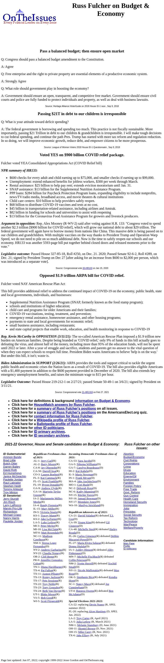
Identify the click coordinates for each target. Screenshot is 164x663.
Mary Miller (48, 508)
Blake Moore (48, 594)
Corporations (131, 463)
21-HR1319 (87, 392)
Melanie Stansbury (88, 625)
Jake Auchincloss (87, 481)
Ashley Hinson (83, 549)
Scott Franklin (50, 481)
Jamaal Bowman (87, 498)
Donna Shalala (77, 546)
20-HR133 (87, 268)
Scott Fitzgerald (50, 601)
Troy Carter (83, 618)
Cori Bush (83, 484)
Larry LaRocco (12, 505)
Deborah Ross (85, 488)
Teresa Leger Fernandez (44, 544)
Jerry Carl (46, 460)
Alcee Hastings (97, 611)
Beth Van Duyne (51, 590)
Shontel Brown (86, 628)
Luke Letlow (48, 522)
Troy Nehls (48, 584)
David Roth (10, 470)
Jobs (126, 508)
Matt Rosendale (50, 532)
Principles (129, 511)
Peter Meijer (48, 525)
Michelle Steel (86, 529)
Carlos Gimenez (86, 536)
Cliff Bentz (47, 556)
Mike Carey (85, 631)
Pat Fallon (47, 570)
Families (128, 482)
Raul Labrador (12, 482)
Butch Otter (10, 463)
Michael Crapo (12, 514)
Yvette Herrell (85, 563)
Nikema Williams (87, 464)
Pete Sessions (50, 580)
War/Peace (130, 524)
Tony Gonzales (50, 587)
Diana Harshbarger (52, 566)
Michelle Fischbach (88, 556)
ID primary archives (49, 431)
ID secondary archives (51, 435)
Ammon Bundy (12, 457)
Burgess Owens (85, 590)
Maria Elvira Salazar (89, 542)
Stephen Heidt (12, 486)
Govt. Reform (131, 492)
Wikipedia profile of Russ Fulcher (63, 420)
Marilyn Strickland (89, 505)
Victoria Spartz (48, 512)
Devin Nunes (96, 604)
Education (129, 473)
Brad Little (9, 460)
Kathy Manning (86, 491)
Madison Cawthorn (42, 537)
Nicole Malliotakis (88, 570)
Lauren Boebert (50, 474)
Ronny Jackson (51, 577)
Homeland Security (135, 502)
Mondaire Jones (87, 501)
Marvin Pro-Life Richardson (12, 510)
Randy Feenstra (49, 505)
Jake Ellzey (82, 635)
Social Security (132, 514)
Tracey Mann (48, 515)
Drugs (127, 470)
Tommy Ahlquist (13, 489)
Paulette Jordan (13, 479)
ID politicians (129, 548)
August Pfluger (50, 573)
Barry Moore (48, 464)
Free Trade (130, 489)
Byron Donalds (50, 484)
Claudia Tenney (51, 553)
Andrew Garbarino (51, 549)
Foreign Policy (132, 486)
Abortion (128, 453)
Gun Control (130, 495)
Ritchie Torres (86, 495)
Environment (131, 479)
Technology (130, 521)
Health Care (130, 498)
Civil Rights (130, 460)
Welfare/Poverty (133, 527)
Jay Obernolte (49, 467)
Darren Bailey (11, 466)
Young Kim (84, 522)
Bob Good (47, 597)
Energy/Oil (129, 476)
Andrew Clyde (49, 488)
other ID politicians (49, 428)
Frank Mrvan (83, 477)
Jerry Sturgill (11, 498)
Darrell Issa (49, 471)
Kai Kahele (82, 471)
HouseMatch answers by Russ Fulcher (64, 404)
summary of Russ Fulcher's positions (66, 408)
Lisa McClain (50, 529)
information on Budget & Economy (102, 401)
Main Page (129, 543)
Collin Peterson (77, 560)
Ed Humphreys (12, 473)
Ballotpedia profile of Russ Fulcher (64, 424)
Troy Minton (10, 492)
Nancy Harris (11, 518)
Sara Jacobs (84, 460)
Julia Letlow (83, 621)
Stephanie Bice (85, 577)
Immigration (130, 505)
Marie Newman (84, 474)
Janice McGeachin (14, 476)
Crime (127, 466)
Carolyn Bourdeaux (88, 467)
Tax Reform (130, 518)
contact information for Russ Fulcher (63, 416)
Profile (126, 546)
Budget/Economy (134, 457)
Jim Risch (9, 502)
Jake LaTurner (49, 519)
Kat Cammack (49, 477)
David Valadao (86, 515)
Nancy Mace (83, 584)
